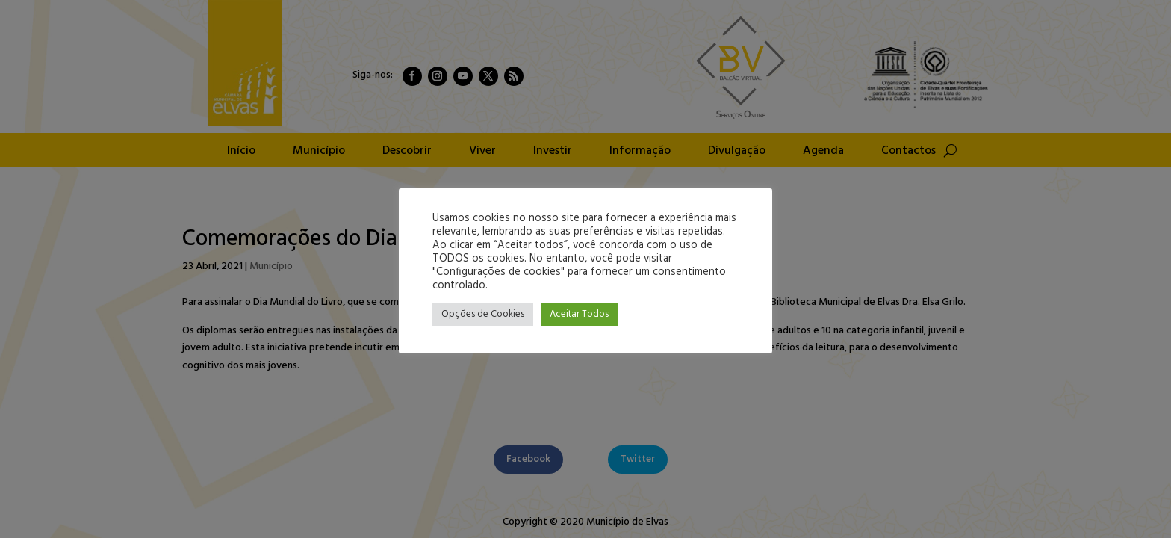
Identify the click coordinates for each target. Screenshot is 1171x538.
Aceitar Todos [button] (579, 314)
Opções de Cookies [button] (482, 314)
